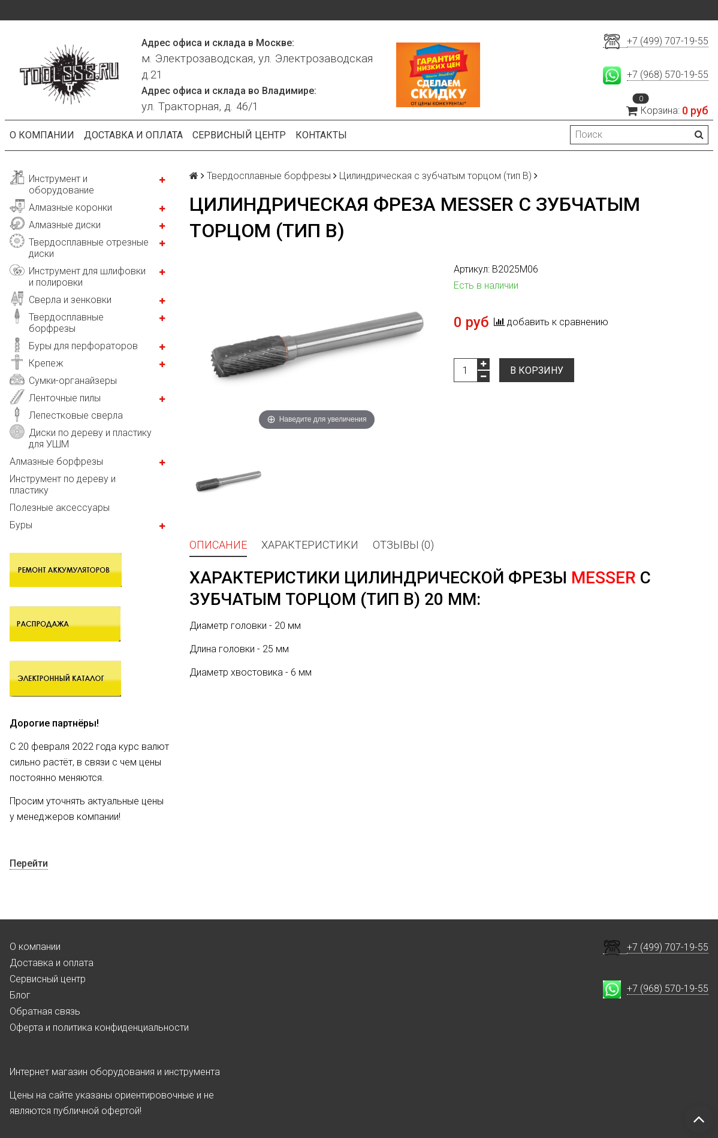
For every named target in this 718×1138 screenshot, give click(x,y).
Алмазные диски (65, 225)
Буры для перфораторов (83, 346)
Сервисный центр (239, 135)
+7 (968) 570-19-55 (667, 74)
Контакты (321, 135)
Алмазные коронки (70, 207)
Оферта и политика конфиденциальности (99, 1027)
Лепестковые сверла (76, 415)
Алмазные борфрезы (56, 461)
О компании (42, 135)
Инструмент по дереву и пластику (63, 484)
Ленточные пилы (65, 398)
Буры (21, 525)
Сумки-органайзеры (73, 380)
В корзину (536, 370)
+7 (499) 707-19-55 (667, 41)
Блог (20, 995)
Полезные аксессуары (60, 507)
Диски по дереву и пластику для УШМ (90, 438)
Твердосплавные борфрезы (66, 322)
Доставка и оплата (133, 135)
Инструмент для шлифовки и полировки (87, 276)
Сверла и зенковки (70, 299)
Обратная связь (45, 1011)
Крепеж (46, 363)
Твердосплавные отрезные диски (89, 248)
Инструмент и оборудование (61, 184)
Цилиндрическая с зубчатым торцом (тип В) (435, 175)
